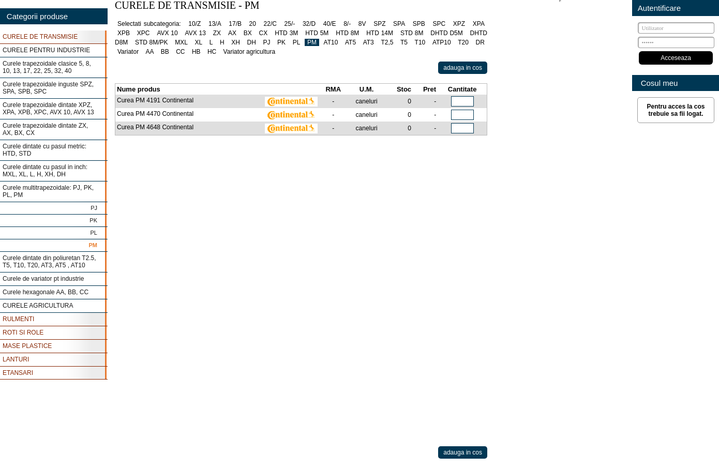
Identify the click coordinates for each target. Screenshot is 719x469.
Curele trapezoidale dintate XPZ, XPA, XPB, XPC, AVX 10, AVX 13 (48, 108)
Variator (128, 51)
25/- (289, 23)
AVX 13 (195, 33)
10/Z (194, 23)
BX (248, 33)
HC (211, 51)
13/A (214, 23)
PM (93, 245)
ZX (217, 33)
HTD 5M (316, 33)
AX (232, 33)
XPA (479, 23)
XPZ (459, 23)
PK (93, 220)
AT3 (368, 42)
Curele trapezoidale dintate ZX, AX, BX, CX (45, 129)
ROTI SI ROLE (23, 332)
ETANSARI (18, 372)
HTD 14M (379, 33)
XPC (143, 33)
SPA (399, 23)
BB (165, 51)
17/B (235, 23)
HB (196, 51)
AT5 (350, 42)
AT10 (331, 42)
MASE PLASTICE (27, 346)
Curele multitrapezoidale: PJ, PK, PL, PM (48, 191)
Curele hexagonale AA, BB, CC (45, 292)
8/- (347, 23)
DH (251, 42)
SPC (438, 23)
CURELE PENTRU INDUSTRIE (46, 50)
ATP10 (441, 42)
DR (480, 42)
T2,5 (387, 42)
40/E (329, 23)
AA (149, 51)
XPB (123, 33)
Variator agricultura (249, 51)
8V (362, 23)
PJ (94, 208)
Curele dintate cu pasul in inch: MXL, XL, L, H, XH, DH (45, 170)
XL (198, 42)
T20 (463, 42)
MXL (181, 42)
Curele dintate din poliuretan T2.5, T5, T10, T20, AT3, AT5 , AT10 (49, 261)
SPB (419, 23)
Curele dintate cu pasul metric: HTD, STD (44, 150)
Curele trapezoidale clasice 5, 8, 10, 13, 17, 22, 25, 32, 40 (47, 67)
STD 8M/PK (151, 42)
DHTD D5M (446, 33)
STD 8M (412, 33)
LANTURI (16, 359)
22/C (270, 23)
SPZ (379, 23)
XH (235, 42)
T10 (420, 42)
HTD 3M (286, 33)
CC (180, 51)
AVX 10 (167, 33)
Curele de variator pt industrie (43, 278)
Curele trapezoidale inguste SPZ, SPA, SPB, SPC (48, 88)
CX (263, 33)
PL (94, 233)
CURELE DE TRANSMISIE (40, 36)
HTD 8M (347, 33)
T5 (404, 42)
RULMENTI (18, 319)
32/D (309, 23)
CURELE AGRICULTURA (38, 305)
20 (252, 23)
